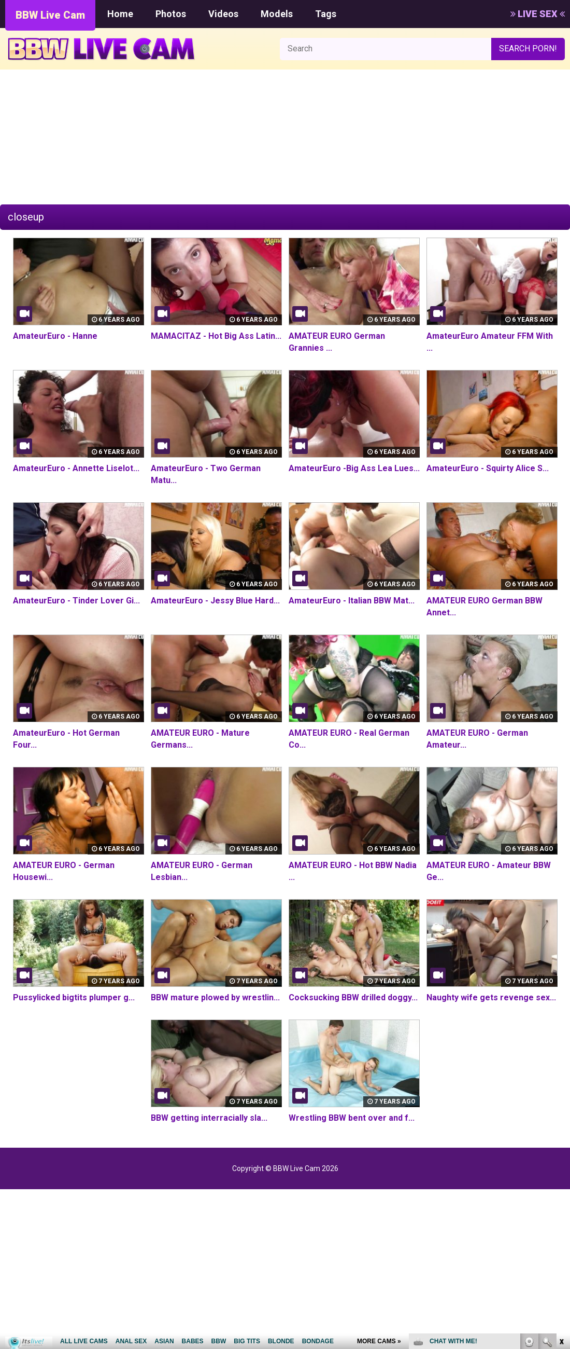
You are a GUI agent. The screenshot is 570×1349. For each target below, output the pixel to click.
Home (120, 13)
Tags (325, 13)
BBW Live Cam (50, 15)
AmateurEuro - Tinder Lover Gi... (76, 600)
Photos (170, 13)
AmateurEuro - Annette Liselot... (76, 468)
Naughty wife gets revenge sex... (491, 997)
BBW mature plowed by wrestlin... (215, 997)
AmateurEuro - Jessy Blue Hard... (215, 600)
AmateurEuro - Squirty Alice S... (487, 468)
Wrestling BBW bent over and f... (352, 1118)
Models (277, 13)
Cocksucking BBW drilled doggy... (353, 997)
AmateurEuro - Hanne (55, 336)
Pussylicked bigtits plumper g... (74, 997)
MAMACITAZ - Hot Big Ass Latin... (216, 336)
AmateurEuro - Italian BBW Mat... (352, 600)
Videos (223, 13)
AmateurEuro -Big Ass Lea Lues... (354, 468)
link (560, 1186)
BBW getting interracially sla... (209, 1118)
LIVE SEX (537, 13)
